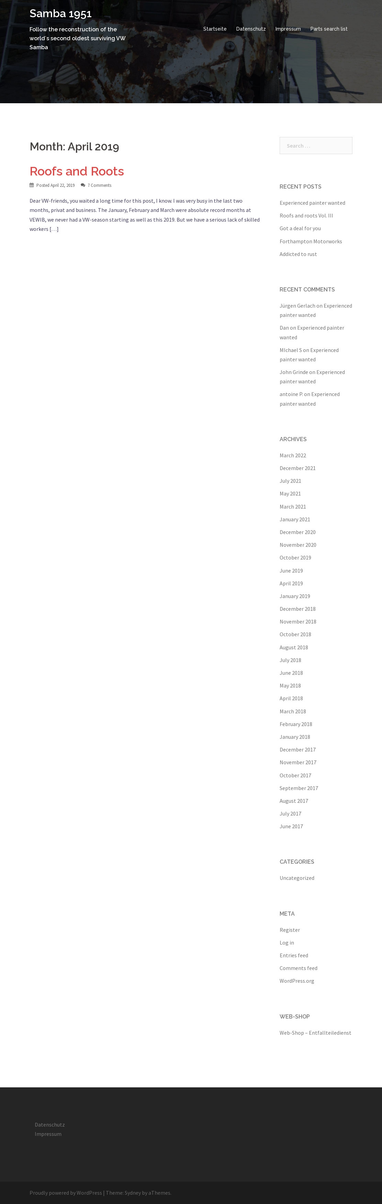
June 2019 (291, 570)
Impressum (288, 29)
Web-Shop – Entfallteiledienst (315, 1032)
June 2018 (291, 672)
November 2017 (298, 762)
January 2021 (295, 519)
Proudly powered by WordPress (66, 1192)
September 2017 (299, 788)
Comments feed (298, 968)
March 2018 (293, 711)
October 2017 (295, 775)
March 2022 (293, 455)
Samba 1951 (61, 13)
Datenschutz (251, 29)
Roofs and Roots (77, 171)
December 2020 (298, 532)
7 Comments (99, 185)
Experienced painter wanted (312, 202)
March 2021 (293, 506)
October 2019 (295, 557)
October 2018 (295, 634)
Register (290, 929)
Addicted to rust (298, 254)
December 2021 (298, 468)
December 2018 (298, 608)
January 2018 (295, 736)
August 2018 (294, 647)
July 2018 (290, 660)
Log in (287, 942)
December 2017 (298, 749)
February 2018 (296, 724)
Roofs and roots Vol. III (306, 215)
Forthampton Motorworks (311, 241)
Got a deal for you (300, 228)
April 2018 (291, 698)
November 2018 (298, 621)
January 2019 (295, 596)
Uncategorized (297, 877)
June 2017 (291, 826)
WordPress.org (297, 980)
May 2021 (290, 493)
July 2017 (290, 813)
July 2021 (290, 480)
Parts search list (329, 29)
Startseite (215, 29)
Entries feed (294, 955)
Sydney (133, 1192)
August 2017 (294, 800)
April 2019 (291, 583)
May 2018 (290, 685)
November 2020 (298, 544)
